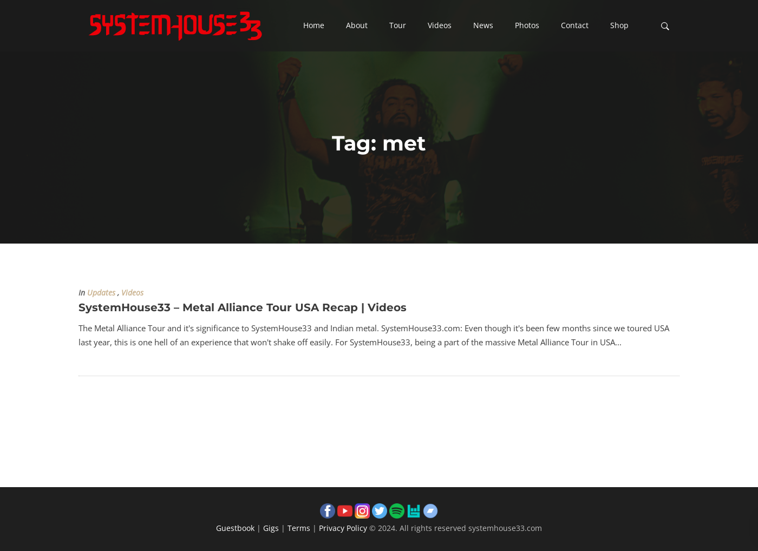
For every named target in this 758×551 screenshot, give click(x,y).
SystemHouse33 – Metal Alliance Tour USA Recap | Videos (243, 307)
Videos (132, 293)
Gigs (271, 528)
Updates (101, 293)
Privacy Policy (343, 528)
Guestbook (235, 528)
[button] (313, 26)
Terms (298, 528)
